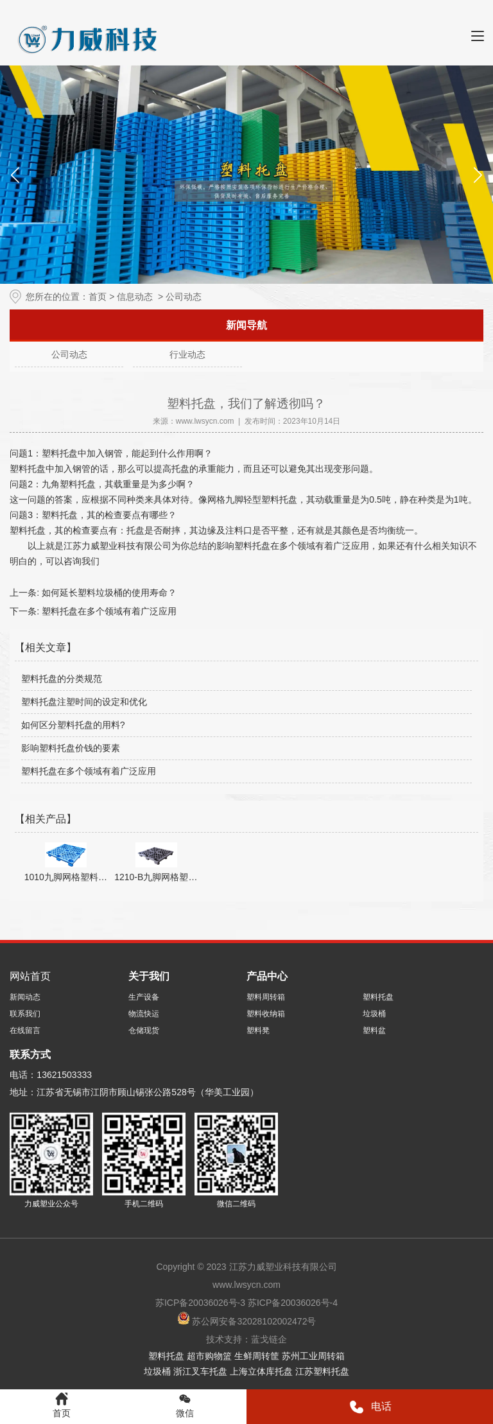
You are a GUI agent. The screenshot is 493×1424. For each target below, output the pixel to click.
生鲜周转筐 (256, 1356)
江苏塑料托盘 (322, 1371)
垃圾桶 (374, 1013)
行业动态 (187, 354)
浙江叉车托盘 (200, 1371)
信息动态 (135, 296)
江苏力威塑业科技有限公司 (117, 546)
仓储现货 (143, 1030)
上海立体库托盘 (261, 1371)
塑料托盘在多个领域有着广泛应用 (108, 611)
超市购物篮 (209, 1356)
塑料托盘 (378, 997)
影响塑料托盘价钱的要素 (70, 748)
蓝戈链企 (269, 1339)
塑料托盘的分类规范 (61, 678)
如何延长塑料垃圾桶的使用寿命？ (108, 592)
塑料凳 (258, 1030)
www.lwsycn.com (205, 421)
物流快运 (143, 1013)
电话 (370, 1407)
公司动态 (69, 354)
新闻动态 (25, 997)
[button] (478, 175)
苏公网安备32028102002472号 (246, 1321)
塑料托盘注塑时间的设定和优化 (84, 702)
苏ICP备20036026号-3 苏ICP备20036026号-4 (246, 1303)
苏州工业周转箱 (313, 1356)
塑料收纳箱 (265, 1013)
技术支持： (228, 1339)
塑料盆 (374, 1030)
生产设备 (143, 997)
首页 (98, 296)
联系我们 (25, 1013)
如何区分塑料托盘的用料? (73, 725)
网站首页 (30, 976)
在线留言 (25, 1030)
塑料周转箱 (265, 997)
